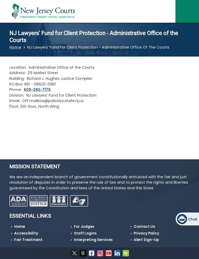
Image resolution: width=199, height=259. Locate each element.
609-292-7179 (37, 89)
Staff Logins (85, 233)
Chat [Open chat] (192, 219)
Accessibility (26, 233)
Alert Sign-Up (146, 239)
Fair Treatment (28, 239)
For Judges (84, 226)
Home (15, 47)
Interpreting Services (93, 239)
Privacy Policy (146, 233)
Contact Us (144, 226)
